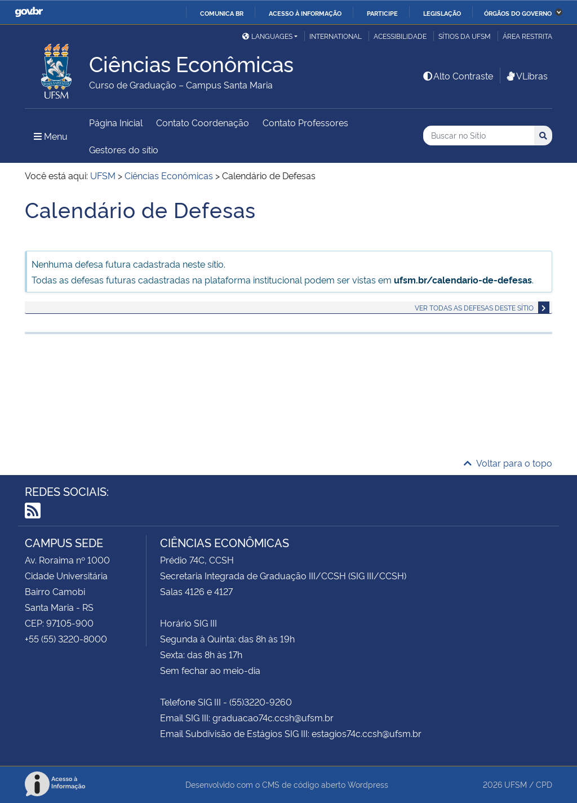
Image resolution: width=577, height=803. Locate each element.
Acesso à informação (305, 12)
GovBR (29, 12)
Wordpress (368, 784)
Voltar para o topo (508, 462)
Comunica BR (221, 12)
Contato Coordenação (202, 122)
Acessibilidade (400, 36)
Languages (267, 36)
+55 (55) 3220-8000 (66, 638)
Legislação (442, 12)
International (335, 36)
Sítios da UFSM (464, 36)
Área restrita (527, 36)
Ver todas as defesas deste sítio (474, 307)
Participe (382, 12)
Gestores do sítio (123, 149)
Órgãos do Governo (518, 12)
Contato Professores (305, 122)
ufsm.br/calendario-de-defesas (463, 279)
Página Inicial (116, 122)
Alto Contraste (457, 75)
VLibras (526, 75)
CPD (544, 784)
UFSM (515, 784)
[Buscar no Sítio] (479, 135)
